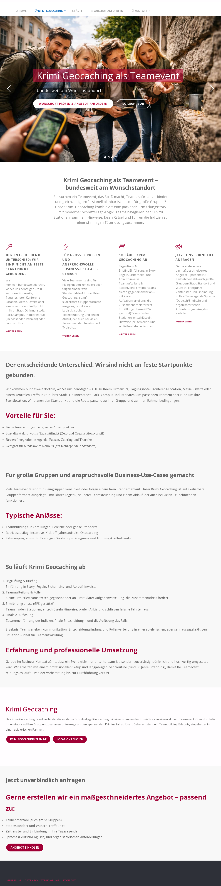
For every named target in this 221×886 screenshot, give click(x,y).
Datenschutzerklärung (42, 880)
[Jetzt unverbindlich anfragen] (179, 248)
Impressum (13, 880)
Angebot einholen (25, 848)
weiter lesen (14, 331)
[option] (110, 88)
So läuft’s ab (134, 103)
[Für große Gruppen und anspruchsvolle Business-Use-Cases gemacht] (65, 248)
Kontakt (69, 880)
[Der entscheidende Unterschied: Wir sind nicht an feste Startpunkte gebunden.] (9, 248)
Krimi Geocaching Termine (28, 739)
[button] (8, 88)
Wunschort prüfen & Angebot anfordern (75, 103)
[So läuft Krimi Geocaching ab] (122, 248)
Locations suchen (70, 739)
